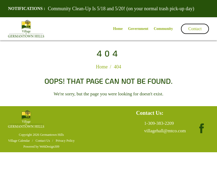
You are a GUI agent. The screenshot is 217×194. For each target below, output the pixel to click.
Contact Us (42, 141)
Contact (195, 28)
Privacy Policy (65, 141)
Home (102, 67)
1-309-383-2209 (159, 123)
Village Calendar (19, 141)
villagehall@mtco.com (165, 130)
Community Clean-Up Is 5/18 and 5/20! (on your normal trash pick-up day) (121, 8)
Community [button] (163, 29)
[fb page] (201, 123)
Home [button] (118, 29)
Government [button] (138, 29)
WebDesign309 (49, 146)
